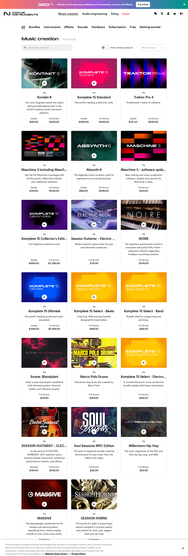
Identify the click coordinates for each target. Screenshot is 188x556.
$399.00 (34, 328)
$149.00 (153, 121)
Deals (126, 13)
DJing (114, 13)
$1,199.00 (54, 328)
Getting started (150, 27)
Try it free (143, 4)
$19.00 (144, 470)
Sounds (83, 27)
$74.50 (133, 121)
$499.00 (34, 263)
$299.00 (54, 121)
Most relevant (152, 47)
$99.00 (33, 121)
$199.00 (84, 121)
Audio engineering (94, 13)
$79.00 (33, 190)
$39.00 (143, 190)
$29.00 (44, 397)
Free (133, 27)
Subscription (117, 27)
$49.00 (94, 397)
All (23, 27)
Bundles (34, 27)
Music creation (68, 13)
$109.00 (54, 190)
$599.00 (104, 121)
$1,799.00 (54, 263)
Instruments (52, 27)
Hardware (98, 27)
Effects (69, 27)
